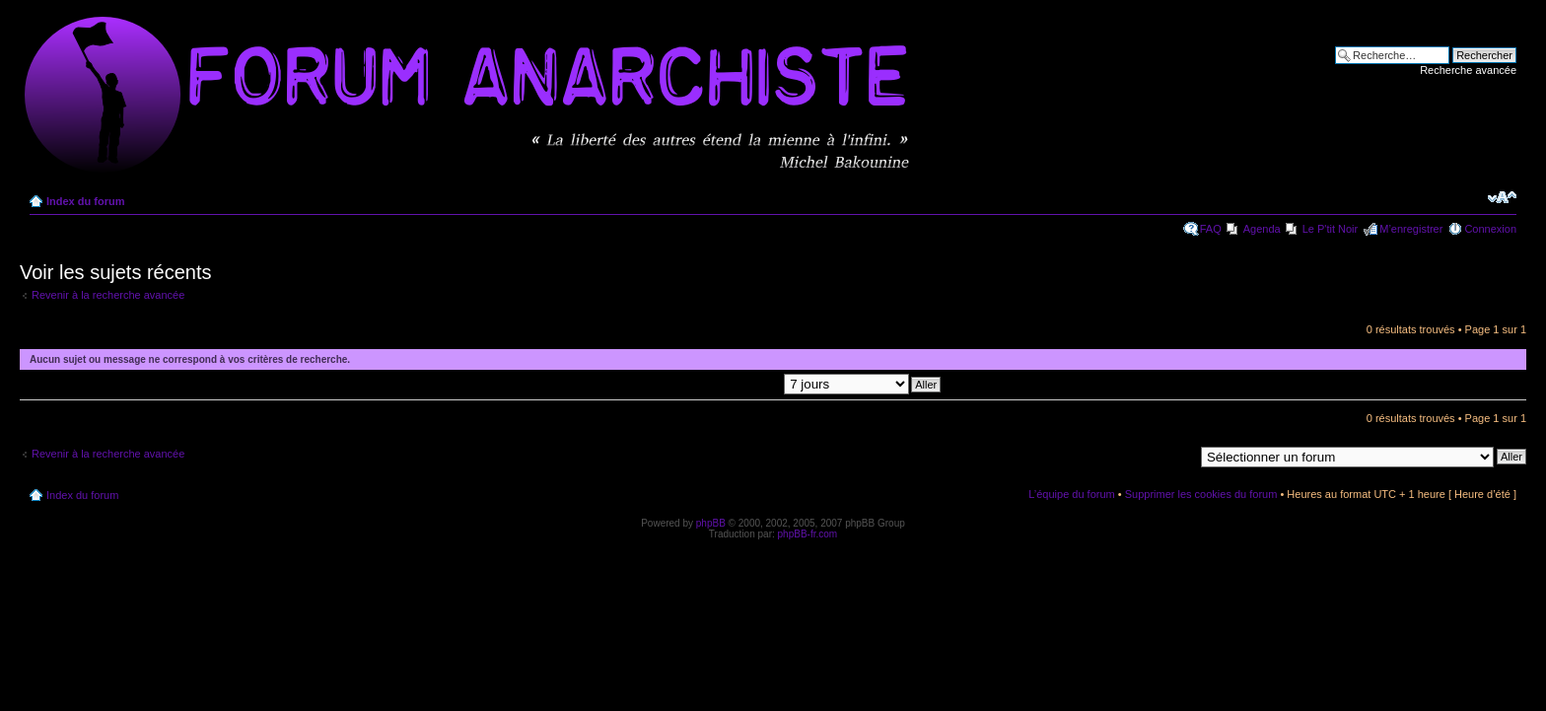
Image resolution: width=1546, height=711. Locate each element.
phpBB (711, 523)
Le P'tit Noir (1330, 229)
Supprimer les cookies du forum (1201, 494)
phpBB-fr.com (808, 534)
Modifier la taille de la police (1502, 197)
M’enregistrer (1410, 229)
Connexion (1490, 229)
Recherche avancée (1468, 70)
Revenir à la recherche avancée (108, 295)
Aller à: (1176, 456)
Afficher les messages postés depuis (757, 384)
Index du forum (85, 201)
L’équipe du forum (1071, 494)
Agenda (1262, 229)
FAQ (1211, 229)
